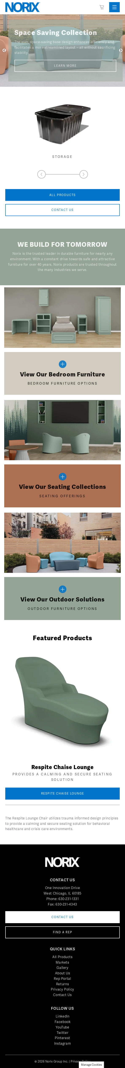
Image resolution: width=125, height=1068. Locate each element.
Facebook (63, 1022)
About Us (62, 973)
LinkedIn (63, 1016)
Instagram (62, 1043)
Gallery (62, 967)
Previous (4, 50)
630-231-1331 (68, 899)
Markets (62, 962)
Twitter (62, 1033)
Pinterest (62, 1038)
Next (121, 50)
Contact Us (62, 995)
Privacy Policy (62, 989)
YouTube (62, 1027)
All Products (62, 957)
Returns (62, 984)
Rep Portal (62, 978)
